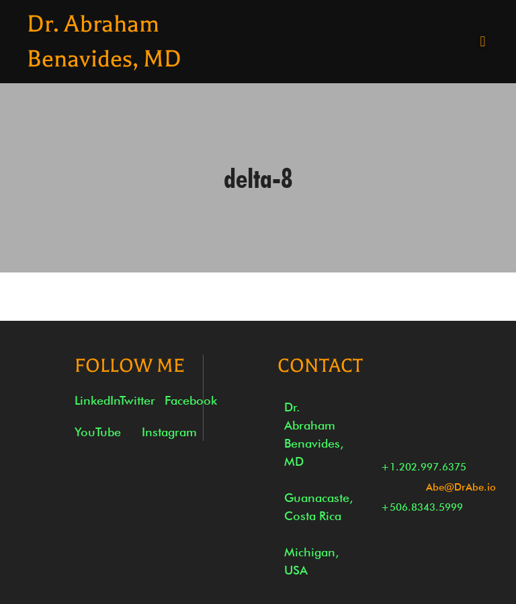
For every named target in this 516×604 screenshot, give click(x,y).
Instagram (169, 432)
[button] (482, 42)
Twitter (137, 400)
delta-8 (258, 178)
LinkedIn (98, 400)
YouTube (98, 432)
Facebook (191, 400)
